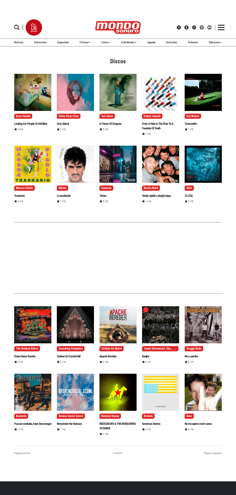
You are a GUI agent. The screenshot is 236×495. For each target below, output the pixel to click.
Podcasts (193, 42)
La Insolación (64, 195)
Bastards (21, 416)
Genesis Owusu (110, 416)
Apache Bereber (108, 356)
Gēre (189, 188)
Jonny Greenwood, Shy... (158, 348)
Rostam (148, 416)
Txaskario (19, 195)
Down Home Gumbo (24, 356)
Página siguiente (213, 453)
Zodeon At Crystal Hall (68, 356)
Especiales (63, 42)
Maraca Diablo (24, 188)
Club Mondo (129, 42)
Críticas (85, 42)
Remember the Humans (69, 424)
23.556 (189, 195)
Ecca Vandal (23, 116)
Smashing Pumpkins (71, 348)
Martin (62, 188)
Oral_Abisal (63, 123)
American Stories (151, 424)
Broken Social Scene (71, 416)
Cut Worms (192, 116)
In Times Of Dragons (110, 123)
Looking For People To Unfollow (30, 123)
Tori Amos (107, 116)
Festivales (171, 42)
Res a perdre (191, 356)
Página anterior (22, 453)
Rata (189, 416)
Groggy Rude (193, 348)
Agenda (151, 42)
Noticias (18, 42)
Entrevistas (40, 42)
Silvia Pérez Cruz (69, 116)
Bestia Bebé (151, 188)
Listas (106, 42)
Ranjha (145, 356)
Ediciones (215, 42)
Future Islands (152, 116)
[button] (34, 27)
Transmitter (191, 123)
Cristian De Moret (111, 348)
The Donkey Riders (27, 348)
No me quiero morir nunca (198, 424)
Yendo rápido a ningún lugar (156, 195)
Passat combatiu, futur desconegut (32, 424)
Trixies (103, 195)
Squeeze (106, 188)
